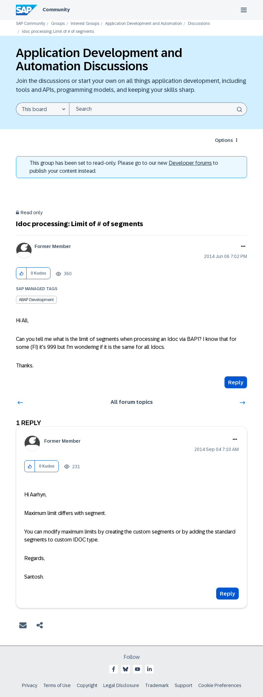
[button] (21, 273)
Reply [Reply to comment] (227, 594)
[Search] (158, 109)
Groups (58, 24)
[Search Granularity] (42, 109)
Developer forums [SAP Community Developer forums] (190, 163)
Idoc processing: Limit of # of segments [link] (58, 32)
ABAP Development (36, 299)
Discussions (199, 24)
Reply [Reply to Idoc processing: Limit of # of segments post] (235, 382)
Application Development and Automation (143, 24)
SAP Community (30, 24)
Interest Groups (85, 24)
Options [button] (224, 140)
